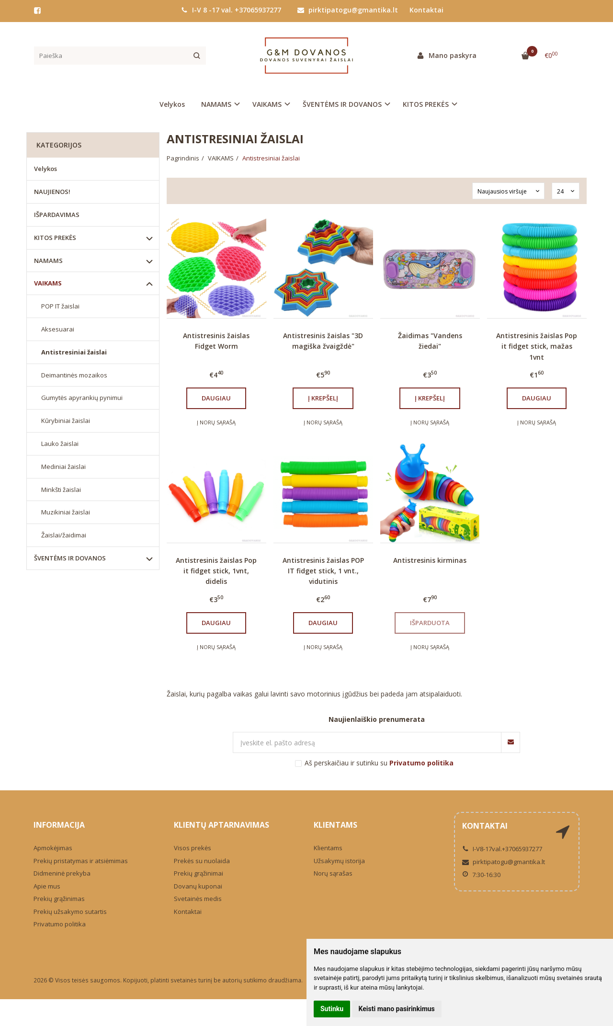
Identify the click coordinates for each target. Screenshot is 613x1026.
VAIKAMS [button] (267, 104)
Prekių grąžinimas (59, 898)
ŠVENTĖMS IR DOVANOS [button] (342, 104)
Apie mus (47, 886)
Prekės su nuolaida (202, 860)
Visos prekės (192, 848)
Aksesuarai (57, 329)
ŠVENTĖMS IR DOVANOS (70, 558)
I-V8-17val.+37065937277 (502, 848)
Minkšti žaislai (61, 489)
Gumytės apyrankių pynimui (82, 397)
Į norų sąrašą (216, 422)
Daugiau (216, 398)
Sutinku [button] (331, 1009)
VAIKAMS (48, 283)
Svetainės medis (198, 898)
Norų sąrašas (333, 873)
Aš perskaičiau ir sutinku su (379, 762)
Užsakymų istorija (339, 860)
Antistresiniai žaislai (74, 352)
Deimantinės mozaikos (74, 375)
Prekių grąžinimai (198, 873)
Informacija (59, 825)
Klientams (335, 825)
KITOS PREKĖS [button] (426, 104)
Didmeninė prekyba (62, 873)
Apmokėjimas (53, 848)
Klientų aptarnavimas (221, 825)
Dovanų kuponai (198, 886)
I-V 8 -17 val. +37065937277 (231, 9)
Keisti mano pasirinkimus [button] (397, 1009)
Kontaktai (426, 9)
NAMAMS (48, 260)
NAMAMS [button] (216, 104)
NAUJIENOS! (52, 191)
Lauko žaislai (60, 443)
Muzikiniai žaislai (65, 512)
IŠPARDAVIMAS (56, 214)
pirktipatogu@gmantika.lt (347, 9)
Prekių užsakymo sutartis (70, 911)
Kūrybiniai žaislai (65, 420)
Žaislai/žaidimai (63, 535)
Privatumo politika (60, 924)
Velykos (172, 104)
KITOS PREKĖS (55, 237)
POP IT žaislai (60, 306)
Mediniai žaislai (63, 466)
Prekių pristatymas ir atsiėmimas (81, 860)
